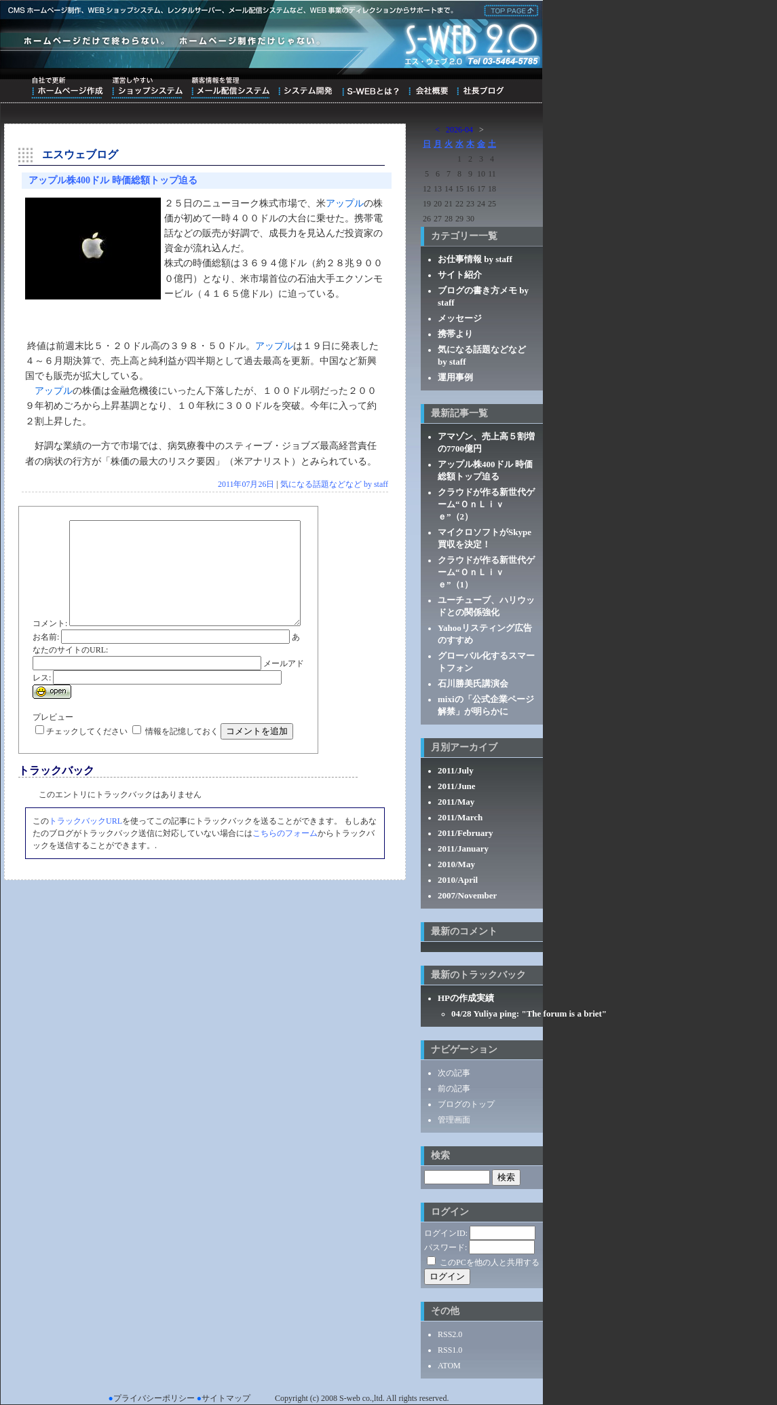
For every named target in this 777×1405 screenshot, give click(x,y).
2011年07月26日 (246, 484)
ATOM (449, 1365)
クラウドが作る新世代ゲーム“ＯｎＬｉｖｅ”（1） (486, 572)
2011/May (456, 802)
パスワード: (445, 1247)
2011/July (456, 770)
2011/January (463, 848)
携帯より (455, 334)
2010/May (456, 864)
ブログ (480, 87)
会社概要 (428, 87)
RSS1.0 (450, 1350)
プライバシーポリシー (154, 1398)
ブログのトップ (466, 1104)
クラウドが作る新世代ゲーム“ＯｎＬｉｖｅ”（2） (486, 504)
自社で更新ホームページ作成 (67, 87)
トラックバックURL (85, 853)
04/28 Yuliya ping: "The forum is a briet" (529, 1013)
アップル (345, 203)
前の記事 (454, 1088)
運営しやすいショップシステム (147, 87)
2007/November (467, 895)
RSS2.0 (450, 1334)
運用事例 (455, 377)
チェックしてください (87, 764)
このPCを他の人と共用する (489, 1262)
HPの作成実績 (466, 998)
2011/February (465, 833)
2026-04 (459, 129)
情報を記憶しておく (182, 764)
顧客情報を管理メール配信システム (230, 87)
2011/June (457, 786)
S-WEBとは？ (370, 87)
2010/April (458, 880)
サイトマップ (226, 1398)
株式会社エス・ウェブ (509, 9)
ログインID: (446, 1233)
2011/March (460, 817)
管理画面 (454, 1120)
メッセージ (460, 318)
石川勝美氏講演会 (473, 683)
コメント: (50, 526)
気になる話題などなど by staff (334, 484)
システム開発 (305, 87)
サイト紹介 (460, 275)
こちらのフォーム (285, 866)
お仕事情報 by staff (475, 259)
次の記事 (454, 1073)
